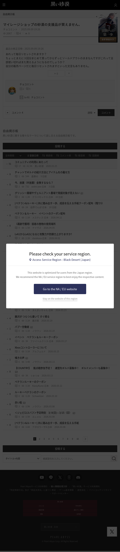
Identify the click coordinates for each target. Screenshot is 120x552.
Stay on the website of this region (60, 298)
